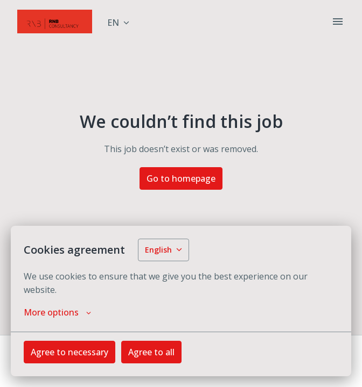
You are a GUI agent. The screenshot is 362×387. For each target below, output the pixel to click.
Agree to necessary (69, 352)
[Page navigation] (337, 21)
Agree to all (151, 352)
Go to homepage (181, 178)
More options (57, 312)
